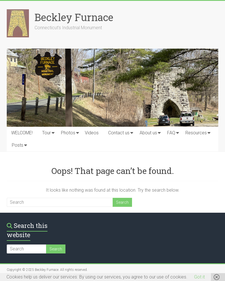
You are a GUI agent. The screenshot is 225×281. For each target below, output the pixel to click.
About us (148, 132)
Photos (68, 132)
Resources (196, 132)
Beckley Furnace (74, 17)
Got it (199, 277)
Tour (46, 132)
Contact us (118, 132)
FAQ (171, 132)
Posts (17, 145)
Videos (92, 132)
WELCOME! (22, 132)
